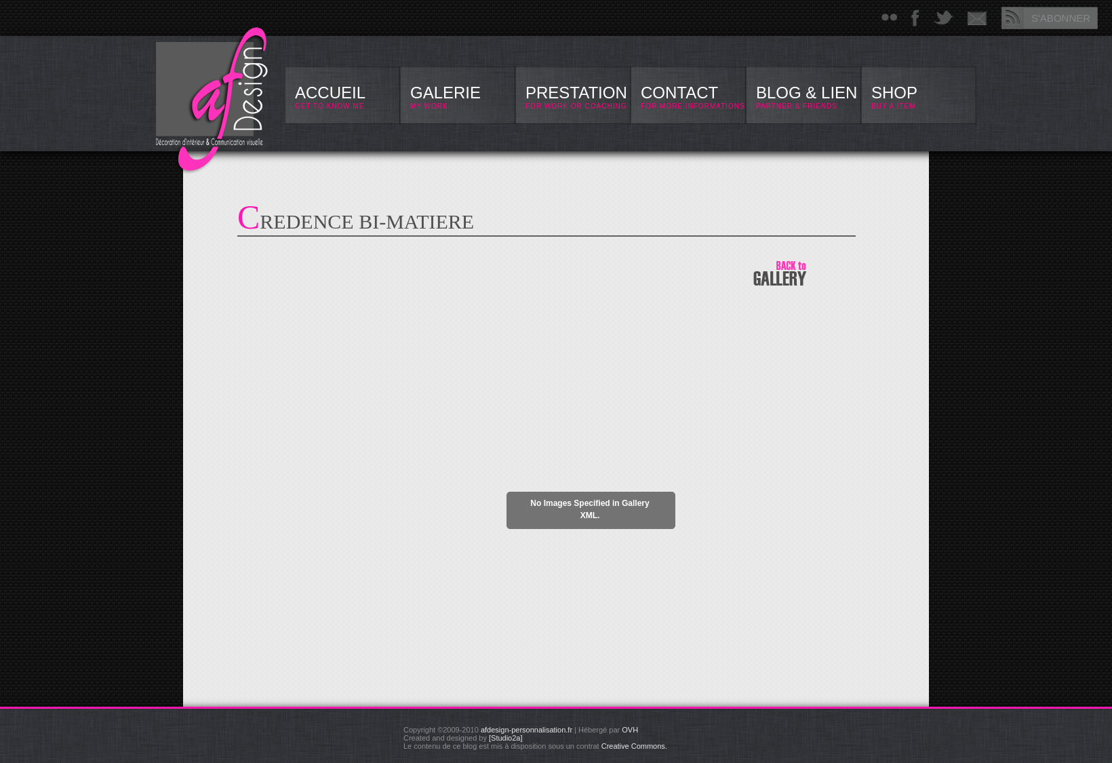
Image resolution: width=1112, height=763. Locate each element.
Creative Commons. (634, 746)
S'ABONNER (1060, 18)
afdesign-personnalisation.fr (526, 730)
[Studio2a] (506, 738)
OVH (630, 730)
